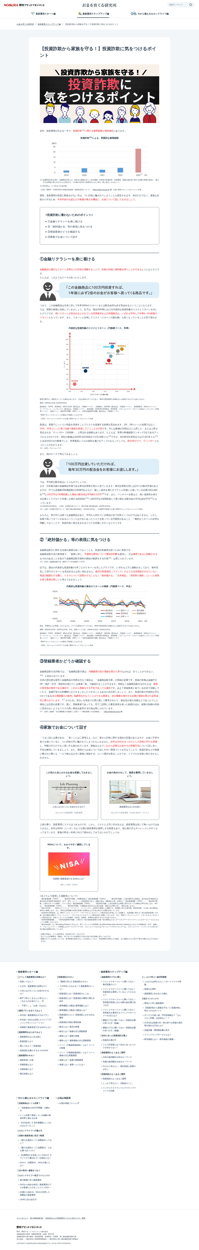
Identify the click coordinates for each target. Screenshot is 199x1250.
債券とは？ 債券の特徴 (69, 1036)
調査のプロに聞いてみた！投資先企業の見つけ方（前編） (119, 1021)
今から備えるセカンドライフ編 (150, 13)
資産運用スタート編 (43, 13)
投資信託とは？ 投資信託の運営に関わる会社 (77, 999)
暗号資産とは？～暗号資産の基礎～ (159, 1039)
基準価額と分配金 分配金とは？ (73, 1010)
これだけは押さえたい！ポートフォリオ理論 (162, 983)
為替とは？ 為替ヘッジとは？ (72, 1064)
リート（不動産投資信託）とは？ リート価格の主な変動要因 (77, 1054)
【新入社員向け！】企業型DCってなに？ (36, 1141)
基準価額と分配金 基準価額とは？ (74, 1006)
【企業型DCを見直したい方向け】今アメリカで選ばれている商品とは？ (36, 1156)
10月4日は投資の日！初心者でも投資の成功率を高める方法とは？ (163, 1024)
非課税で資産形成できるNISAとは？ (36, 1027)
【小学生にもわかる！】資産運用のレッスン (76, 987)
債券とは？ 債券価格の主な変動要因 (75, 1040)
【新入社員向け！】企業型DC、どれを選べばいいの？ (36, 1149)
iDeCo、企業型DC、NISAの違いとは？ (35, 1164)
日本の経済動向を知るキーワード (117, 1057)
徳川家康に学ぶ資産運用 (30, 1180)
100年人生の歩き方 (28, 1199)
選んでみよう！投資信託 (30, 1046)
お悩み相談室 (64, 1098)
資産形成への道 (26, 1060)
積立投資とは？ (26, 1074)
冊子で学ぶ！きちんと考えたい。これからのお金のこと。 (34, 999)
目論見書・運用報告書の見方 (156, 1030)
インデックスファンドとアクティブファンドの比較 (119, 1089)
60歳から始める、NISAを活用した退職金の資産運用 (35, 1193)
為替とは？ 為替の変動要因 (71, 1060)
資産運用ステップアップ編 (93, 13)
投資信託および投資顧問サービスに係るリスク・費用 (65, 1218)
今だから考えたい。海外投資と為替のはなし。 (119, 1067)
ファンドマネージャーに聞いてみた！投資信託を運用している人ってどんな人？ (119, 992)
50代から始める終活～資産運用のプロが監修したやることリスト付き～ (35, 1186)
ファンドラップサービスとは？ (157, 1035)
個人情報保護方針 (36, 1218)
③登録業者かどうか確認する (64, 231)
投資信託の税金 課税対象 (70, 1022)
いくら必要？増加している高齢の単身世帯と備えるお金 (35, 1116)
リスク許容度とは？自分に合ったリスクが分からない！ (119, 1046)
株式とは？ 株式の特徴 (69, 1027)
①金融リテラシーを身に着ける (65, 221)
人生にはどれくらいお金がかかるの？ (34, 992)
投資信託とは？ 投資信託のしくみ (74, 994)
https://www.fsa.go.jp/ (112, 712)
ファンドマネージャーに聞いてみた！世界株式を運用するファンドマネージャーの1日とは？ (119, 1013)
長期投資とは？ (26, 1064)
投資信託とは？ (26, 1041)
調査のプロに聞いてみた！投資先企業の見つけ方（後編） (119, 1029)
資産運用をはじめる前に (30, 1037)
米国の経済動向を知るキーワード (117, 1062)
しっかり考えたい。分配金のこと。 (118, 1083)
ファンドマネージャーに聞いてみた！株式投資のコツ (119, 983)
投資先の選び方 (109, 1040)
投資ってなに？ (26, 981)
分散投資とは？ (26, 1069)
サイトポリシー (22, 1218)
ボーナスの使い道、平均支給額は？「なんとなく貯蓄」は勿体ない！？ (162, 1016)
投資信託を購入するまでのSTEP (34, 1050)
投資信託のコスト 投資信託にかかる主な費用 (77, 1016)
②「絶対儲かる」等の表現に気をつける (70, 226)
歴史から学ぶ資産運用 (154, 1003)
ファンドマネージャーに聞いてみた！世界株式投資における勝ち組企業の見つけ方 (119, 1002)
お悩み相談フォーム (68, 1103)
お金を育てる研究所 (25, 24)
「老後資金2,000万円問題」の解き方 (35, 1109)
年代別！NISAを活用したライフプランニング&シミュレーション (36, 1021)
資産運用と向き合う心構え (155, 994)
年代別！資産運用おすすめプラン (34, 1015)
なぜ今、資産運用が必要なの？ (33, 986)
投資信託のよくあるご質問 (114, 1079)
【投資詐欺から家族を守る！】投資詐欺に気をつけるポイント (162, 1009)
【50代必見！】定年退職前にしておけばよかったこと (35, 1124)
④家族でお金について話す (63, 236)
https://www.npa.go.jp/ (101, 190)
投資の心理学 (150, 989)
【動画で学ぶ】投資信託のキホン (73, 981)
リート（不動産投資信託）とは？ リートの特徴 (77, 1046)
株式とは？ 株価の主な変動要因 (73, 1031)
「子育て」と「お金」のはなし (33, 1006)
